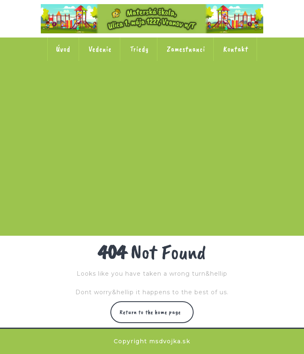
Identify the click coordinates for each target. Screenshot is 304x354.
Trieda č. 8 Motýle (179, 192)
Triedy (139, 49)
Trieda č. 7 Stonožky (125, 192)
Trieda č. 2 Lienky (152, 87)
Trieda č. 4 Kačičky (98, 140)
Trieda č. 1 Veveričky (98, 87)
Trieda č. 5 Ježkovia (152, 140)
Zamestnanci (186, 49)
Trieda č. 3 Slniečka (206, 87)
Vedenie (100, 49)
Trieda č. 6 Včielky (206, 140)
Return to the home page (152, 312)
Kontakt (235, 49)
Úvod (63, 49)
